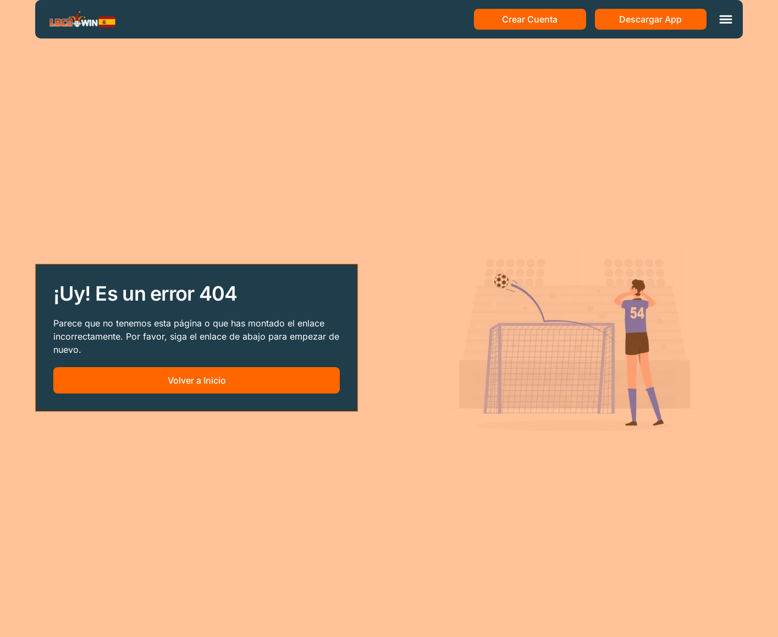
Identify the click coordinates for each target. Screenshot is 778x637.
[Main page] (82, 19)
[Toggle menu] (726, 19)
